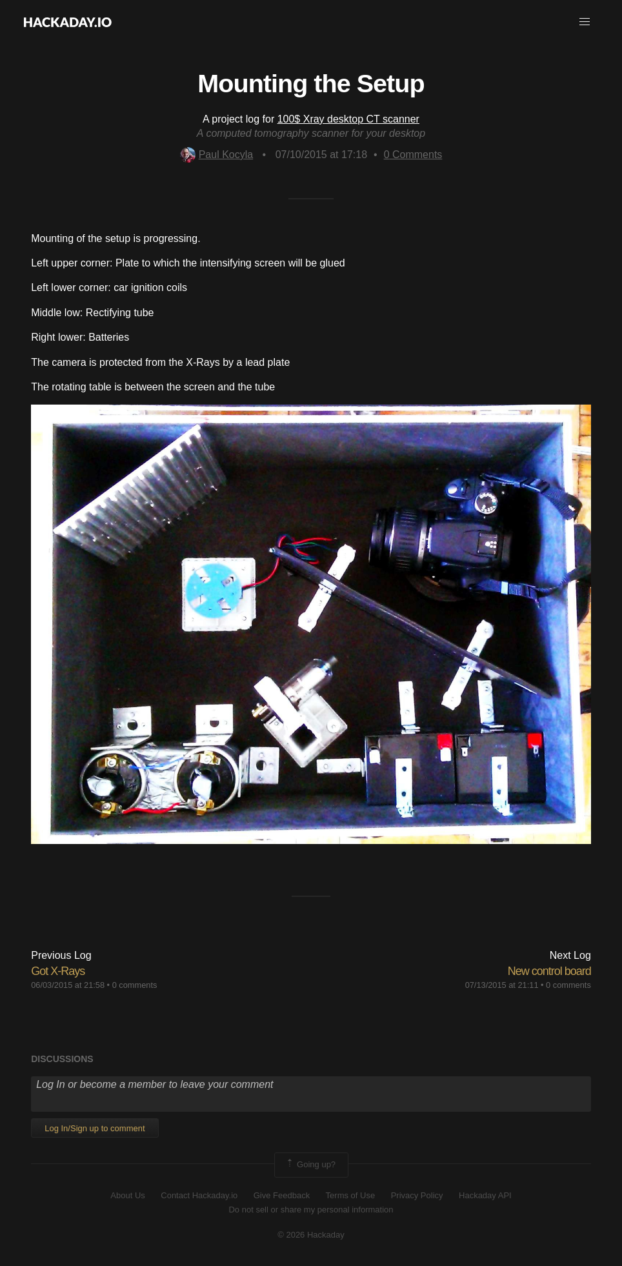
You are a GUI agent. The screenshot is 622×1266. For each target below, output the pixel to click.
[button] (585, 22)
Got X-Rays (58, 971)
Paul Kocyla (217, 154)
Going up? (310, 1165)
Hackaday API (485, 1195)
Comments (413, 154)
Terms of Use (351, 1195)
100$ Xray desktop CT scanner (348, 119)
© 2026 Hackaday (311, 1235)
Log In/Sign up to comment (95, 1128)
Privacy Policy (417, 1195)
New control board (549, 971)
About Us (127, 1195)
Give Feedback (282, 1195)
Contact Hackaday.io (199, 1195)
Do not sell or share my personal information (310, 1209)
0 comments (134, 985)
